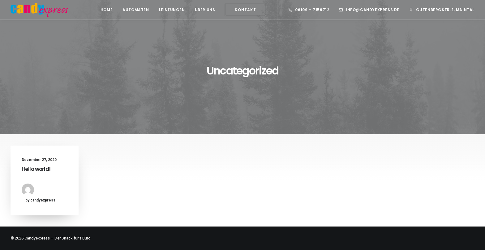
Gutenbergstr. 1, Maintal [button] (445, 9)
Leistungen (172, 9)
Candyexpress (37, 238)
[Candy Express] (39, 10)
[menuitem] (106, 9)
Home (107, 9)
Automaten (135, 9)
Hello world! (36, 169)
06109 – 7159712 (312, 9)
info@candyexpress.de (372, 9)
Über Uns (205, 9)
